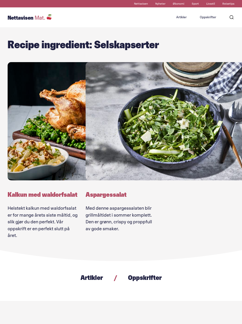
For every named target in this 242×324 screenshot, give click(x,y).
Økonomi (178, 3)
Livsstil (210, 3)
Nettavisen (141, 3)
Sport (195, 3)
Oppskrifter (208, 17)
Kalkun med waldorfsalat (43, 194)
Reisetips (228, 3)
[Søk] (232, 17)
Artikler (181, 17)
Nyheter (160, 3)
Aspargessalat (106, 194)
